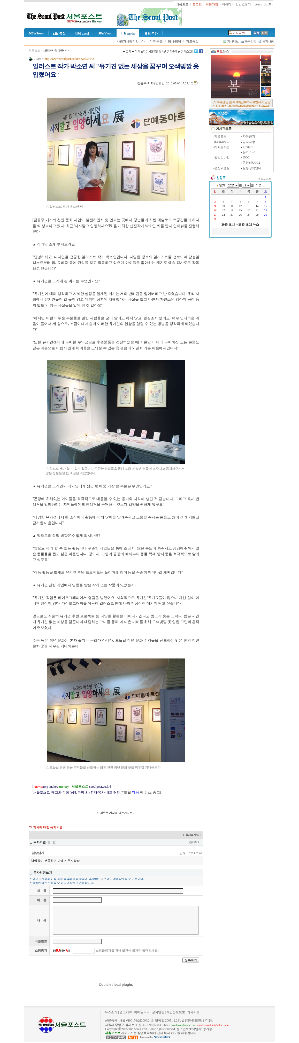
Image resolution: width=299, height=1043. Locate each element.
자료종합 (192, 41)
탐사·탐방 (174, 41)
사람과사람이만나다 (131, 41)
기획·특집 (156, 41)
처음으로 (34, 50)
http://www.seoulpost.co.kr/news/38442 (69, 59)
